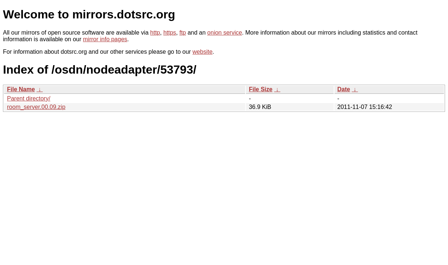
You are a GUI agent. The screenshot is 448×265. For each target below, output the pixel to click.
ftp (182, 32)
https (169, 32)
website (202, 52)
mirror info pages (105, 39)
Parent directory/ (28, 98)
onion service (224, 32)
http (155, 32)
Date (343, 89)
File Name (21, 89)
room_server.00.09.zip (36, 107)
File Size (260, 89)
